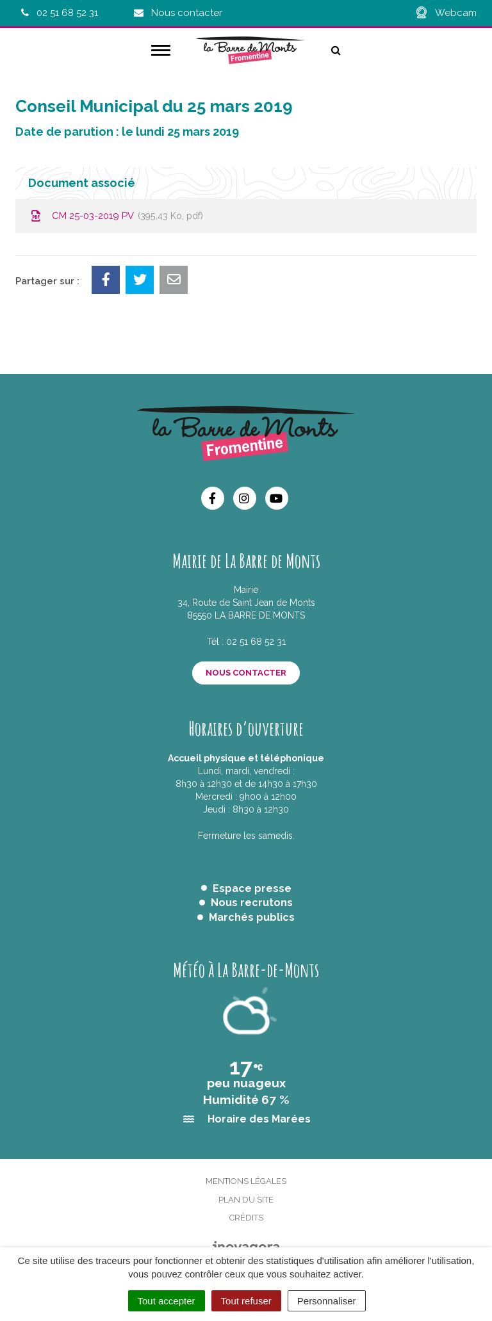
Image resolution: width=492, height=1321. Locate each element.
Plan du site (246, 1199)
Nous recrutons (252, 902)
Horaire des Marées (259, 1119)
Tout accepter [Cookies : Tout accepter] (166, 1300)
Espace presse (252, 888)
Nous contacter (246, 672)
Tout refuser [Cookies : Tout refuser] (246, 1300)
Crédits (246, 1217)
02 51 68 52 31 (256, 641)
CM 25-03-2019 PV (115, 215)
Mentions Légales (246, 1181)
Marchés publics (252, 917)
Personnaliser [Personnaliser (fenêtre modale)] (326, 1300)
